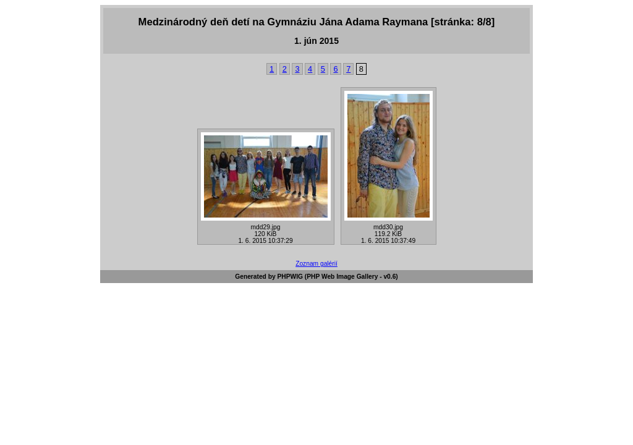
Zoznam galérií (316, 263)
